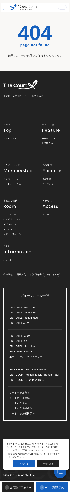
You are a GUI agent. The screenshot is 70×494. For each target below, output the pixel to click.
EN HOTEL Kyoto (19, 335)
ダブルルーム (9, 224)
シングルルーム (11, 214)
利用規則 (21, 274)
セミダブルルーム (12, 219)
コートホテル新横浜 (20, 408)
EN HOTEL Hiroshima (22, 346)
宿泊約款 (8, 274)
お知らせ (15, 249)
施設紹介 (47, 179)
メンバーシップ (18, 168)
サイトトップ (9, 138)
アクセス (55, 203)
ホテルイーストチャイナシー (26, 356)
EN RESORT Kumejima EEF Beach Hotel (34, 374)
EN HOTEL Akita (19, 323)
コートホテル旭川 (19, 392)
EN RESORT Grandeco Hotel (27, 380)
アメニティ (48, 184)
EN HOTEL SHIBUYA (22, 307)
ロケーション (48, 138)
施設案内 (55, 168)
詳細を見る (48, 463)
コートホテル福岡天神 (22, 413)
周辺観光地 (47, 143)
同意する (23, 463)
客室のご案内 (18, 203)
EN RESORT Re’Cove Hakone (27, 369)
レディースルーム (12, 234)
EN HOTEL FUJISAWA (23, 312)
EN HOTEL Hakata (20, 351)
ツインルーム (9, 229)
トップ (18, 127)
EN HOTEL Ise (18, 341)
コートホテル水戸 (19, 403)
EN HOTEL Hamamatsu (23, 317)
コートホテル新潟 (19, 398)
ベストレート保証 (12, 184)
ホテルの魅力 (54, 127)
